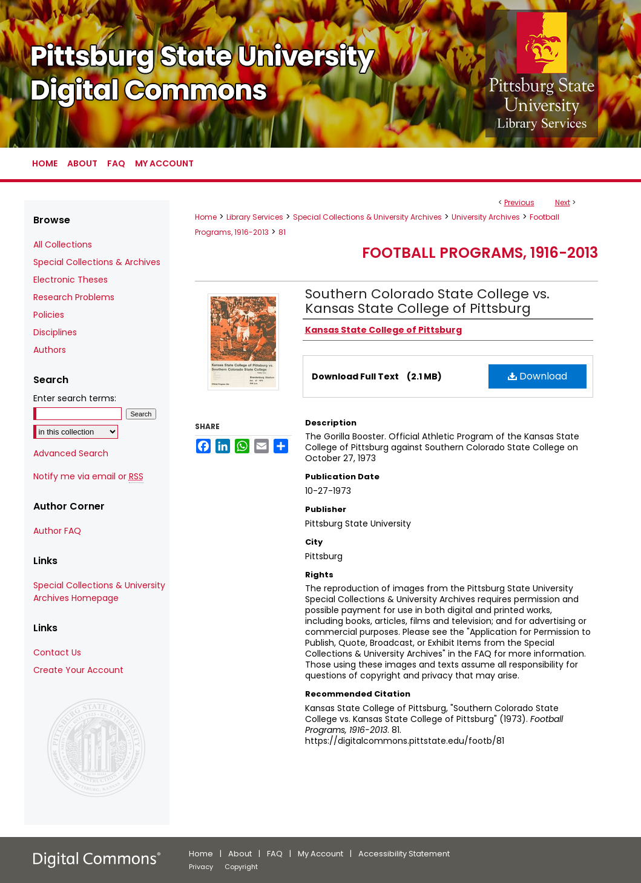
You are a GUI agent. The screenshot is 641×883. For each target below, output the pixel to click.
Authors (49, 350)
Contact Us (57, 652)
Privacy (201, 867)
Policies (48, 315)
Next (562, 202)
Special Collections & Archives (96, 262)
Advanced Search (70, 453)
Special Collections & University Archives (367, 217)
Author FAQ (57, 531)
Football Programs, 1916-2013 (480, 253)
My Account (320, 853)
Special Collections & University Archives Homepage (99, 591)
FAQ (275, 853)
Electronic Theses (70, 280)
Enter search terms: (74, 398)
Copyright (241, 867)
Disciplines (55, 332)
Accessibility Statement (404, 853)
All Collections (62, 244)
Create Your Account (78, 670)
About (240, 853)
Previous (519, 202)
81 (282, 232)
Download (537, 376)
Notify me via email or (88, 476)
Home (206, 217)
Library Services (254, 217)
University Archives (486, 217)
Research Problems (73, 297)
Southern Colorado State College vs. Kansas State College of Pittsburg (427, 301)
